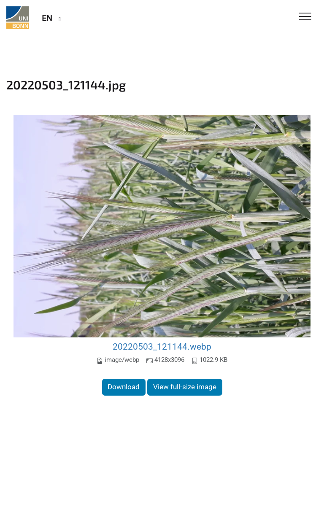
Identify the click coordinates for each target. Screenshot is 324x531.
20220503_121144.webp (162, 346)
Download (124, 387)
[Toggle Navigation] (305, 17)
